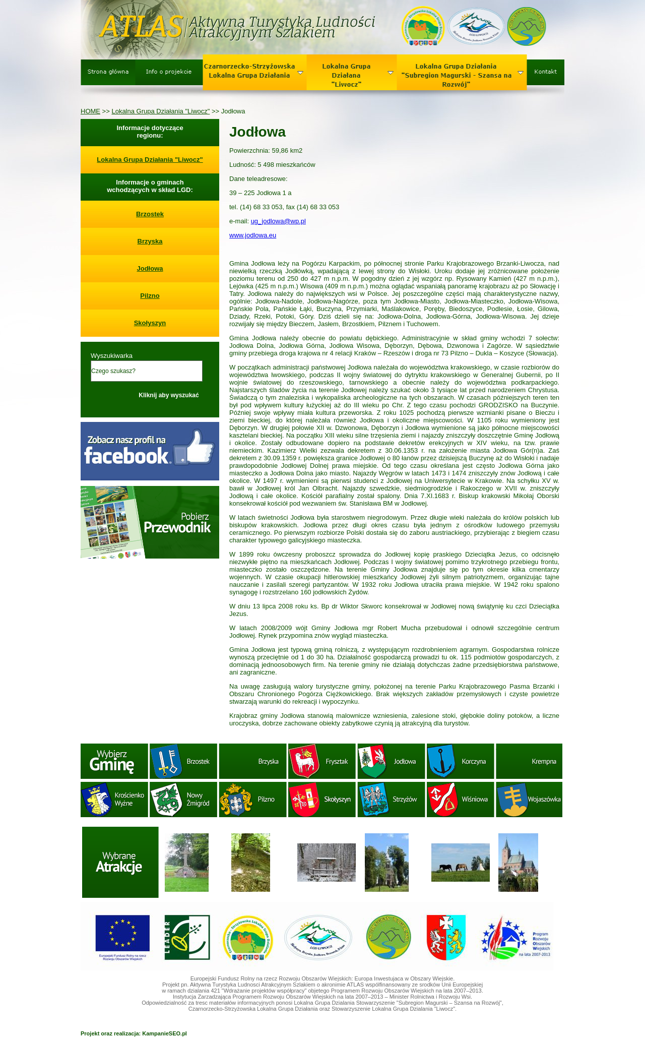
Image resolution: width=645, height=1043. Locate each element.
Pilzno (149, 295)
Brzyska (150, 241)
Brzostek (150, 214)
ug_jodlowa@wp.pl (278, 221)
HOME (90, 111)
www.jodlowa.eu (252, 235)
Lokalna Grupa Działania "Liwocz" (160, 111)
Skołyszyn (150, 323)
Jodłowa (150, 268)
